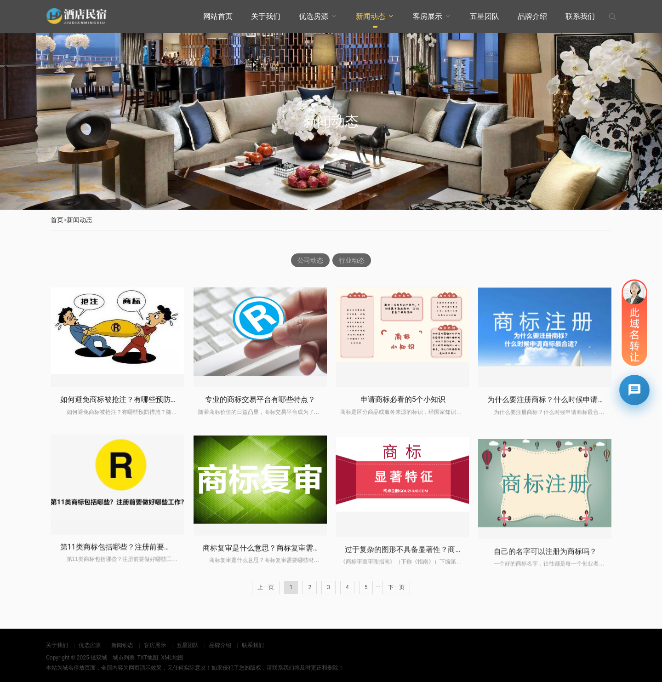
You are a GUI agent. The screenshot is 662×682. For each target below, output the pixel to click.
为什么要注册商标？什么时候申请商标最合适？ (564, 458)
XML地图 (172, 657)
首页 (57, 220)
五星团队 (484, 16)
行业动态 (352, 260)
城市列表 (124, 657)
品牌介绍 (532, 16)
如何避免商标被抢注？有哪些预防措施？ (126, 429)
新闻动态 (370, 16)
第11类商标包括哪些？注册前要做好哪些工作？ (138, 617)
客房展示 (427, 16)
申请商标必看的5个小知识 (402, 447)
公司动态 (310, 260)
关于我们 (265, 16)
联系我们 (580, 16)
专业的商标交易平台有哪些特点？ (260, 437)
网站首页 (218, 16)
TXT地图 (147, 657)
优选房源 (313, 16)
